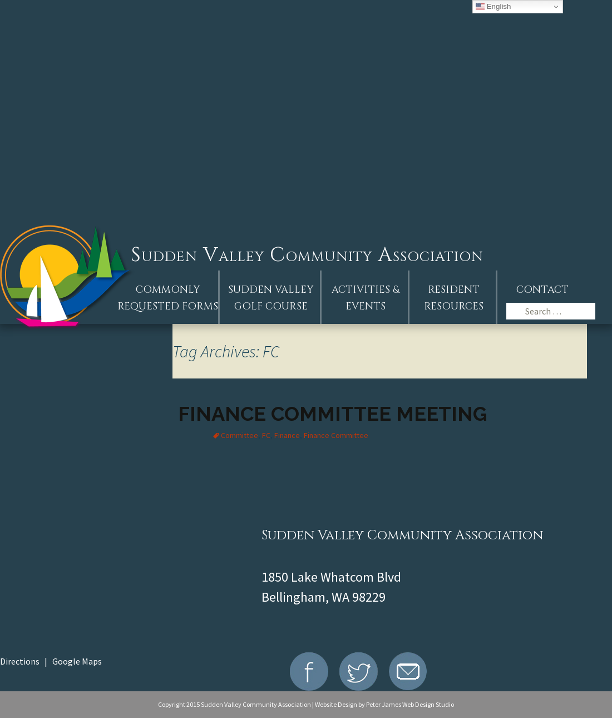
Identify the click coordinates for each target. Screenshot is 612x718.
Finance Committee (336, 435)
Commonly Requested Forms (167, 298)
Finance (287, 435)
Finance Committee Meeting (332, 413)
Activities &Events (365, 298)
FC (266, 435)
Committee (239, 435)
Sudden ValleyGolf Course (270, 298)
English (493, 6)
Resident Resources (453, 298)
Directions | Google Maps (51, 661)
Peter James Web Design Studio (410, 704)
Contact (542, 290)
